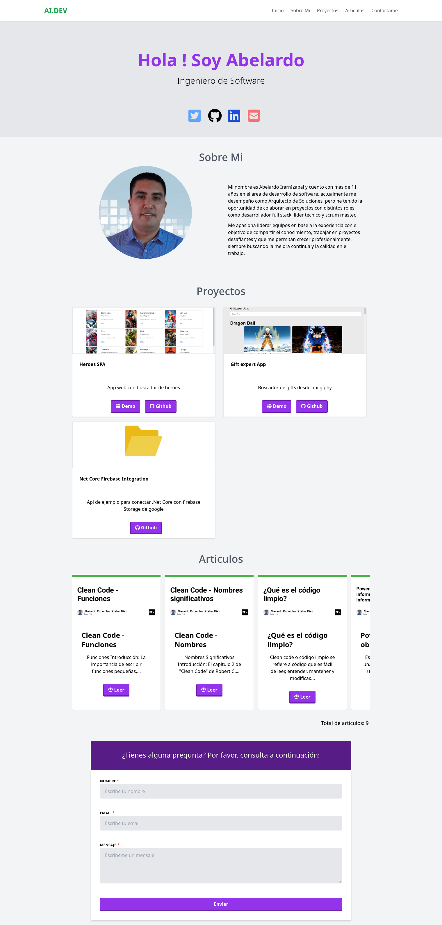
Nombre (109, 780)
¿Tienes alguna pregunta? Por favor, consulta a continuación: (221, 755)
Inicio (278, 10)
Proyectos (327, 10)
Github (160, 406)
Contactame (384, 10)
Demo (125, 406)
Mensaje (109, 844)
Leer (116, 690)
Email (107, 812)
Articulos (354, 10)
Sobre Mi (300, 10)
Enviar (221, 904)
